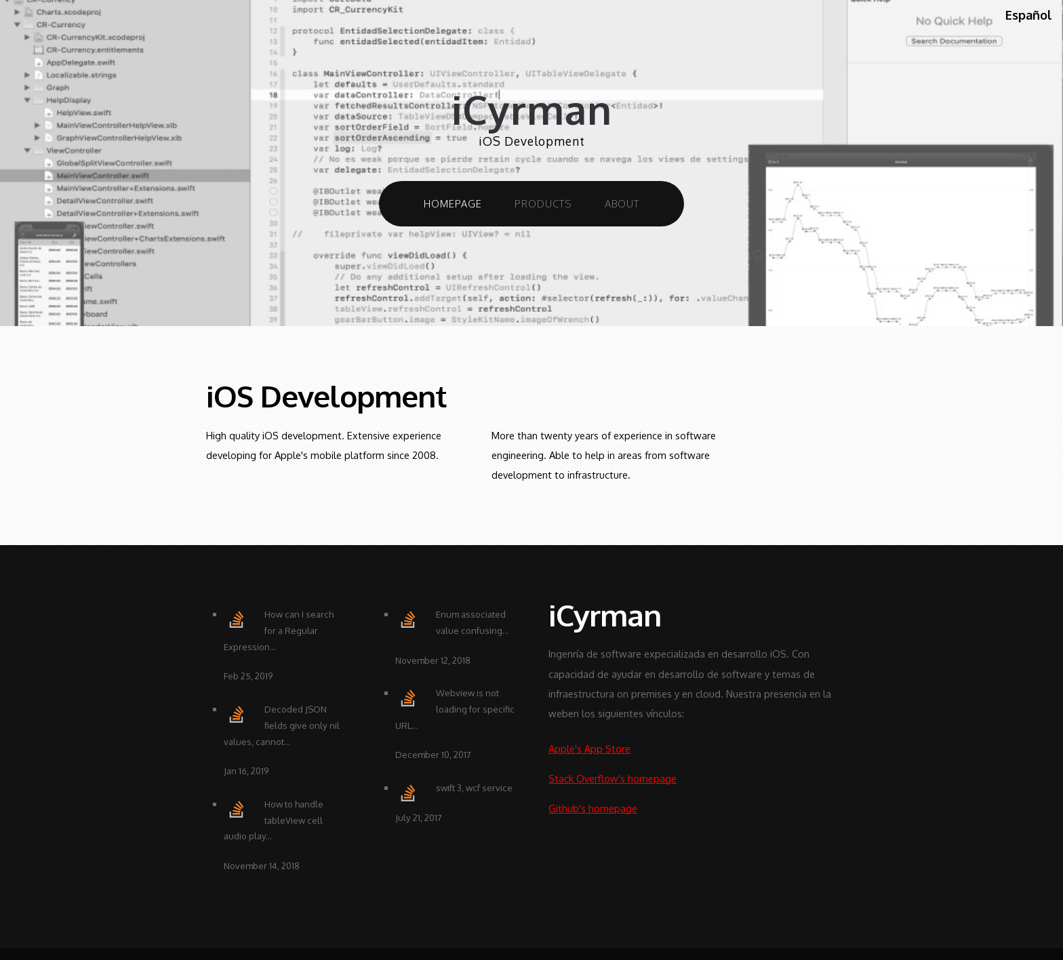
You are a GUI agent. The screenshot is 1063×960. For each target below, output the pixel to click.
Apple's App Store (589, 748)
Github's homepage (592, 808)
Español (1028, 14)
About (622, 203)
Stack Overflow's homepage (612, 778)
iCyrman (532, 109)
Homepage (453, 203)
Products (543, 203)
